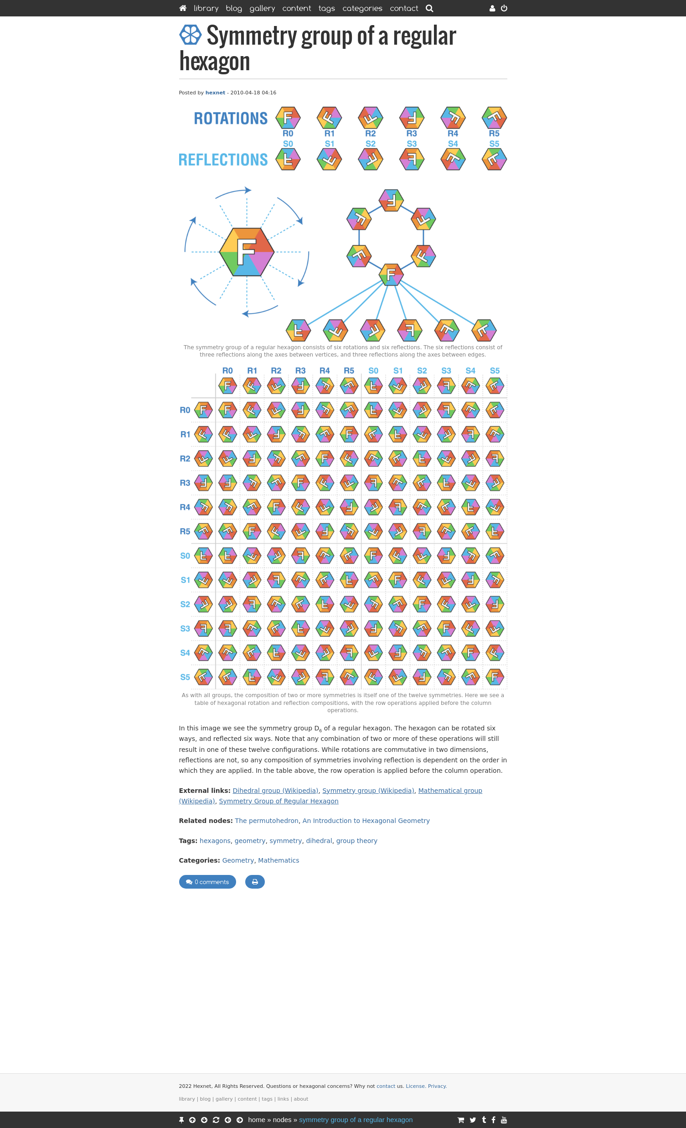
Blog (234, 8)
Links (283, 1099)
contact (386, 1086)
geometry (250, 840)
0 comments (207, 881)
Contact (404, 8)
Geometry (238, 860)
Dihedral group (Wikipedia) (276, 790)
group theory (357, 840)
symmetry (286, 840)
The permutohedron (267, 820)
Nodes (282, 1119)
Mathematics (278, 860)
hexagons (215, 840)
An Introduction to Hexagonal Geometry (366, 820)
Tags (327, 8)
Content (297, 8)
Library (206, 8)
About (301, 1099)
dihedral (319, 840)
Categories (363, 8)
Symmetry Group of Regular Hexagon (279, 801)
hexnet (216, 93)
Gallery (262, 8)
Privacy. (437, 1086)
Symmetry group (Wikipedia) (368, 790)
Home (257, 1119)
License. (416, 1086)
